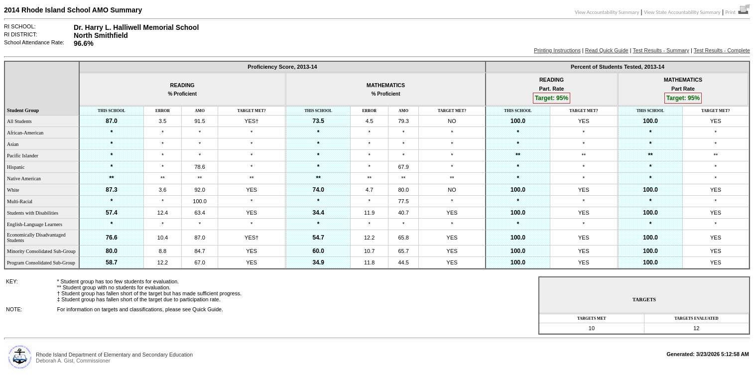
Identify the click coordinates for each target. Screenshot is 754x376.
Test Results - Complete (722, 50)
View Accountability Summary (607, 12)
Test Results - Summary (661, 50)
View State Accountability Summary (682, 12)
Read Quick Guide (606, 50)
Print (737, 12)
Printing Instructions (557, 50)
